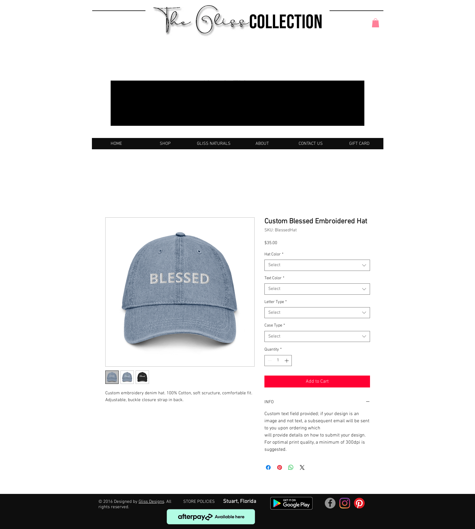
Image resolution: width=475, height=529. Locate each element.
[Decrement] (269, 360)
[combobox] (317, 265)
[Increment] (287, 360)
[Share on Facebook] (268, 467)
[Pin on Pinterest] (279, 467)
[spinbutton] (278, 360)
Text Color (274, 278)
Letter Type (275, 301)
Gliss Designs (151, 501)
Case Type (274, 325)
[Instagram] (344, 503)
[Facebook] (330, 503)
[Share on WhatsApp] (290, 467)
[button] (375, 22)
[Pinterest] (359, 503)
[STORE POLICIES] (199, 502)
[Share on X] (302, 467)
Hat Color (273, 254)
